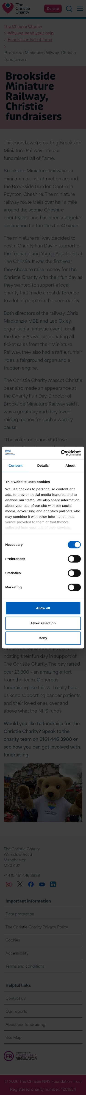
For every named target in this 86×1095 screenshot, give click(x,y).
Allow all (43, 608)
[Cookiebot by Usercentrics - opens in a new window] (61, 453)
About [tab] (70, 465)
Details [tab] (43, 465)
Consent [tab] (15, 465)
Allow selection (43, 623)
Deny (43, 638)
